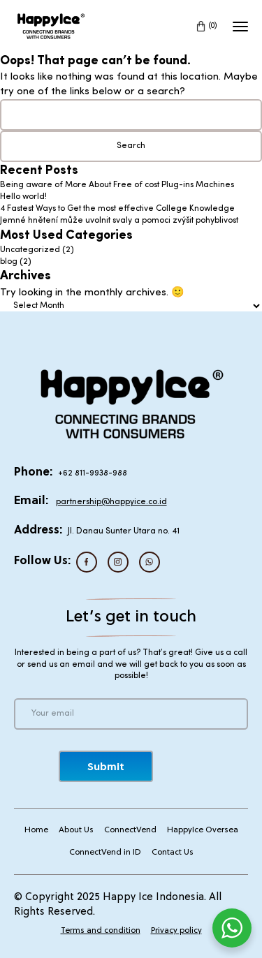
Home (36, 830)
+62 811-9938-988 (92, 473)
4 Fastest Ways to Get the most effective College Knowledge (117, 209)
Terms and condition (100, 931)
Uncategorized (30, 250)
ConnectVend (130, 830)
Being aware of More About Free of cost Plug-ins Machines (117, 185)
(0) (213, 26)
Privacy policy (176, 931)
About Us (76, 830)
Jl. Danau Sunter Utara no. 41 (124, 531)
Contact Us (173, 852)
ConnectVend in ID (105, 852)
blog (8, 262)
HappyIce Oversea (202, 830)
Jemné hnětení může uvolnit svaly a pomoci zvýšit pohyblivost (119, 220)
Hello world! (23, 197)
